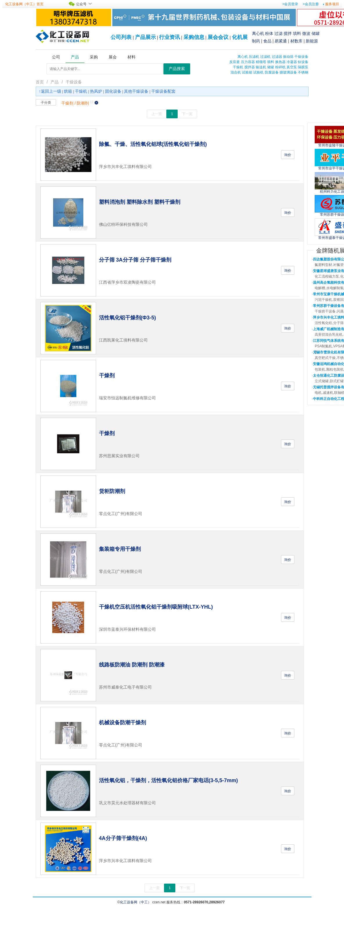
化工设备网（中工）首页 (24, 4)
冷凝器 (292, 62)
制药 (256, 41)
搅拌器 (249, 67)
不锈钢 (303, 72)
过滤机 (265, 57)
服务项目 (332, 4)
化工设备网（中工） (135, 902)
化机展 (240, 37)
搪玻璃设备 (288, 72)
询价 (287, 155)
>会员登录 (290, 4)
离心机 (258, 33)
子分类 (46, 103)
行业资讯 (169, 37)
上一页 (157, 114)
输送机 (261, 67)
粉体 (269, 33)
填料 (297, 33)
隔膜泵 (303, 67)
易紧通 (281, 41)
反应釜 (234, 62)
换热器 (280, 62)
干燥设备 (301, 57)
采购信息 (193, 37)
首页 (40, 82)
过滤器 (277, 57)
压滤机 (254, 57)
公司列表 (121, 37)
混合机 (235, 72)
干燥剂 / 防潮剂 (75, 103)
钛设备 (303, 62)
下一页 (187, 114)
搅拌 (288, 33)
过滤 (278, 33)
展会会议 (218, 37)
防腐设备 (272, 72)
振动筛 (288, 57)
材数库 (296, 41)
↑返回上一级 (50, 91)
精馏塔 (261, 62)
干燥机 (238, 67)
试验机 (258, 72)
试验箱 (247, 72)
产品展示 (145, 37)
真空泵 (292, 67)
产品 (55, 82)
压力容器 (248, 62)
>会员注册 (311, 4)
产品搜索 (177, 69)
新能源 (312, 41)
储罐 (315, 33)
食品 (267, 41)
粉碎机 (280, 67)
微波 (306, 33)
